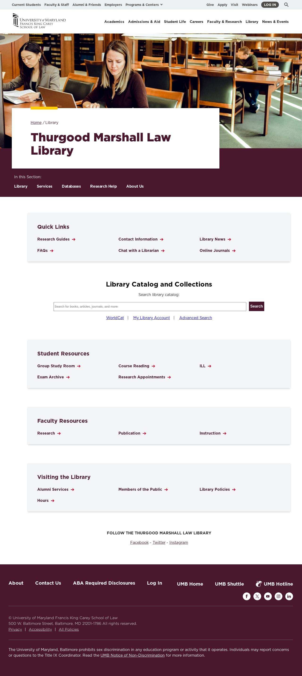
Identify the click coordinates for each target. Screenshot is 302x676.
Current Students (26, 5)
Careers (196, 22)
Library (252, 22)
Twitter (159, 543)
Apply (222, 5)
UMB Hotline (274, 584)
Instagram (178, 543)
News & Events (275, 22)
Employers (113, 5)
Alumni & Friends (86, 5)
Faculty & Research (224, 22)
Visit (234, 5)
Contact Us (48, 583)
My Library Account (151, 318)
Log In (270, 5)
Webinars (250, 5)
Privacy (15, 629)
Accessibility (40, 629)
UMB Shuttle (229, 584)
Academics (114, 22)
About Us (135, 186)
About (15, 583)
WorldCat (115, 318)
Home (36, 123)
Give (210, 5)
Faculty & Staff (56, 5)
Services (44, 186)
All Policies (69, 629)
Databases (71, 186)
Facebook (139, 543)
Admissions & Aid (144, 22)
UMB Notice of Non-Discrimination (133, 655)
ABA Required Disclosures (104, 583)
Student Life (175, 22)
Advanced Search (195, 318)
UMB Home (190, 584)
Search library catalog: (159, 295)
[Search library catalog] (150, 306)
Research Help (103, 186)
